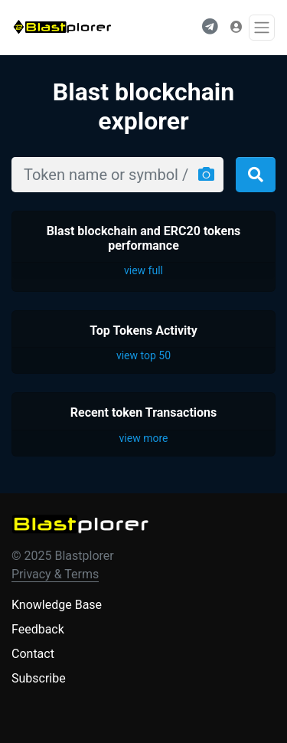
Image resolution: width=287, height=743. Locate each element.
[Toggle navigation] (262, 28)
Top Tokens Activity (143, 330)
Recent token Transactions (143, 412)
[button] (210, 27)
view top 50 (143, 355)
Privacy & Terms (55, 574)
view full (143, 270)
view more (143, 438)
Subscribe (38, 678)
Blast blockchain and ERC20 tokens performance (144, 238)
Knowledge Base (56, 604)
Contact (32, 653)
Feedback (37, 629)
